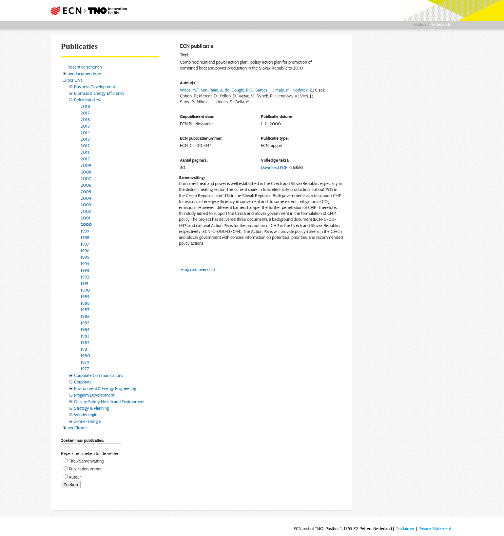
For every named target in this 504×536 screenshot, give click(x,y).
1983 (85, 336)
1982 (85, 342)
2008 (86, 172)
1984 (85, 329)
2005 (86, 191)
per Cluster (77, 427)
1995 (85, 257)
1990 (85, 290)
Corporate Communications (98, 375)
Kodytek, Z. (303, 90)
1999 (85, 231)
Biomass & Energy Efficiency (99, 93)
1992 (85, 276)
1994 (85, 263)
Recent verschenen (85, 67)
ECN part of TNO (86, 10)
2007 (86, 178)
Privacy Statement (434, 528)
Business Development (94, 86)
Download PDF (274, 167)
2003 (86, 204)
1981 (85, 349)
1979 (85, 362)
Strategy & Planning (91, 408)
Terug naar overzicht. (197, 269)
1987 (85, 309)
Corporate (83, 381)
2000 (86, 224)
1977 (85, 368)
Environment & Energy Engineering (105, 388)
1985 (85, 322)
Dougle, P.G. (242, 90)
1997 (85, 244)
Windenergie (85, 414)
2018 (85, 106)
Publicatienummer (85, 468)
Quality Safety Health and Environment (109, 401)
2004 (86, 198)
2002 (86, 211)
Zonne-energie (87, 421)
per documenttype (84, 73)
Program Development (94, 395)
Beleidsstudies (87, 99)
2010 (85, 158)
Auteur (75, 477)
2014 (85, 132)
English (420, 24)
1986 (85, 316)
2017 (85, 112)
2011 (85, 152)
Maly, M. (283, 90)
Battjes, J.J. (264, 90)
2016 (85, 119)
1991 (84, 283)
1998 (85, 237)
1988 (85, 303)
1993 (85, 270)
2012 (85, 145)
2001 (85, 217)
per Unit (75, 80)
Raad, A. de (219, 90)
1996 (85, 250)
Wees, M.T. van (193, 90)
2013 (85, 139)
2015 (85, 126)
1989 (85, 296)
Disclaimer (405, 528)
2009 (86, 165)
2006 (86, 185)
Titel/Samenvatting (86, 461)
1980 (85, 355)
